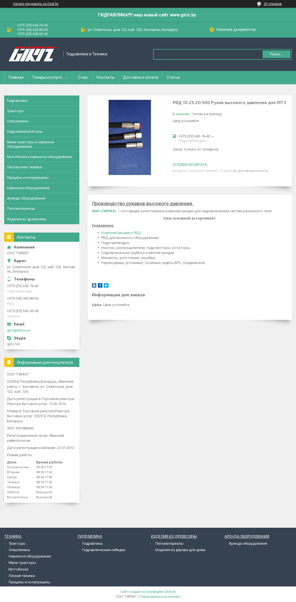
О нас (83, 77)
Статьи (173, 77)
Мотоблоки (18, 569)
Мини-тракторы (22, 563)
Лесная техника (22, 576)
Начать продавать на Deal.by (35, 4)
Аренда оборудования (26, 198)
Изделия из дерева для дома (180, 550)
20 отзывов (273, 4)
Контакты (105, 77)
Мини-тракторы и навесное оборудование (30, 144)
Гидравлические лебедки (103, 550)
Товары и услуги (47, 77)
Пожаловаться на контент (159, 597)
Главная (16, 77)
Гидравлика (17, 100)
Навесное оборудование (28, 188)
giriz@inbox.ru (18, 330)
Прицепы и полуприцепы (28, 178)
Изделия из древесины (27, 219)
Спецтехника (17, 121)
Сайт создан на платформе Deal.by (148, 592)
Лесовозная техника (24, 167)
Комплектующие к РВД (120, 233)
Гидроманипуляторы (25, 131)
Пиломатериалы (21, 208)
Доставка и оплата (140, 77)
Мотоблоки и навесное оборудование (39, 157)
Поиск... (276, 54)
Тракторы (15, 111)
